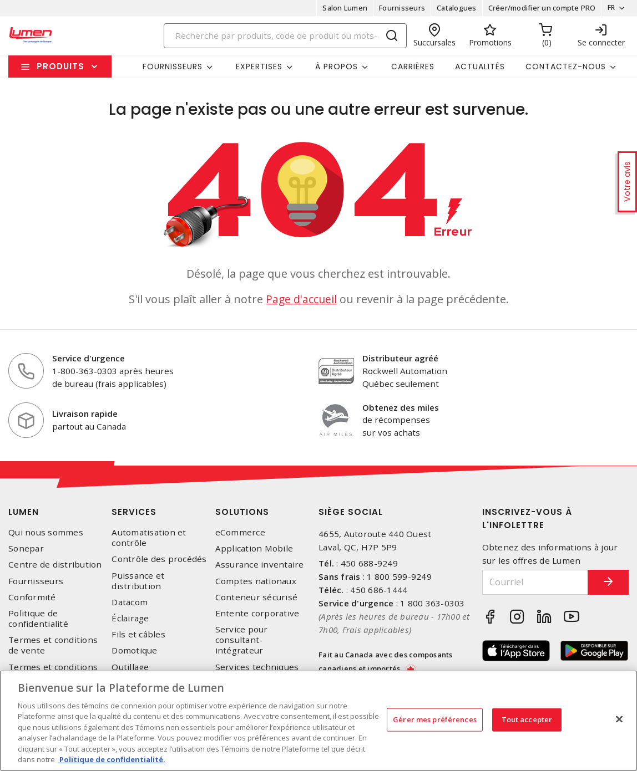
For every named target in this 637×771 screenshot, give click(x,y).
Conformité (32, 597)
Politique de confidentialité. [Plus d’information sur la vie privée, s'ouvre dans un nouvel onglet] (111, 759)
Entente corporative (257, 613)
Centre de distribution (55, 564)
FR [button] (608, 8)
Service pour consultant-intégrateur (241, 640)
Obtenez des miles (400, 407)
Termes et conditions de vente (53, 645)
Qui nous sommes (45, 532)
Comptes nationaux (255, 581)
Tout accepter (527, 719)
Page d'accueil (301, 299)
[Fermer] (619, 719)
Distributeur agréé (400, 358)
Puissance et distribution (138, 580)
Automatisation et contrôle (149, 537)
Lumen (23, 512)
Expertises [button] (259, 66)
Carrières (412, 66)
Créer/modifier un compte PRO (538, 8)
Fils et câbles (138, 634)
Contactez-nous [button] (565, 66)
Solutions (242, 512)
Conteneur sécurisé (256, 597)
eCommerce (240, 532)
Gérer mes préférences (435, 719)
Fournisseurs (399, 8)
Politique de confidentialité (38, 618)
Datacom (130, 602)
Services (134, 512)
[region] (318, 720)
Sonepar (26, 548)
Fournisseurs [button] (173, 66)
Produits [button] (60, 66)
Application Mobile (254, 548)
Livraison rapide (85, 413)
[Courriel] (528, 582)
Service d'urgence (88, 358)
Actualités (480, 66)
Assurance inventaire (259, 564)
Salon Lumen (341, 8)
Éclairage (130, 618)
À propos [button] (336, 66)
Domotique (134, 650)
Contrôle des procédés (159, 559)
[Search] (285, 35)
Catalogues (453, 8)
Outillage (130, 667)
